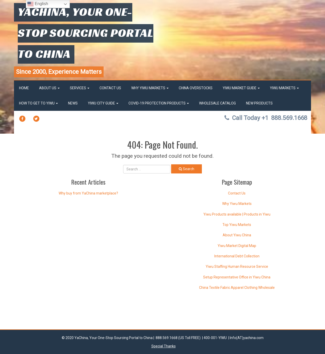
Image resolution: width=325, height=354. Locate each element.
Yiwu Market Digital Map (237, 246)
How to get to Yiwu (38, 103)
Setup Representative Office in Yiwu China (236, 277)
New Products (259, 103)
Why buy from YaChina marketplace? (88, 193)
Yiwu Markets (284, 88)
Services (79, 88)
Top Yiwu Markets (236, 225)
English (37, 4)
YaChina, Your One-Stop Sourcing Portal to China (85, 32)
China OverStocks (196, 88)
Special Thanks (163, 346)
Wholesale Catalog (217, 103)
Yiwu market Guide (241, 88)
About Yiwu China (237, 235)
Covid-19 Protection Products (158, 103)
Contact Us (110, 88)
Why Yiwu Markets (150, 88)
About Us (49, 88)
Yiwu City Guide (103, 103)
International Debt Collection (236, 256)
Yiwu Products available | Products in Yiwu (236, 214)
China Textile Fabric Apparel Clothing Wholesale (237, 288)
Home (24, 88)
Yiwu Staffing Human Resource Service (237, 266)
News (73, 103)
